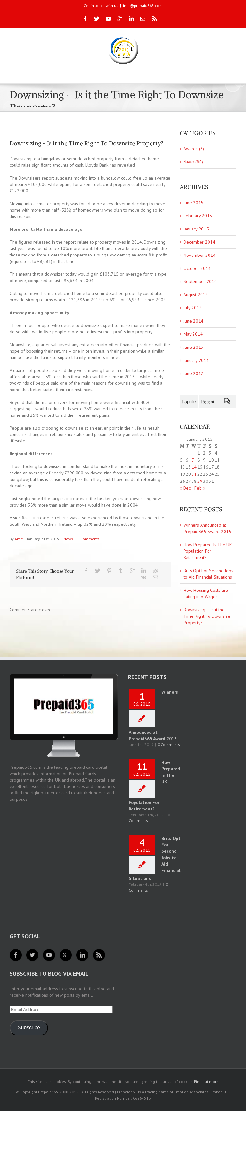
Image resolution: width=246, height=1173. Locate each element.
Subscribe (29, 1027)
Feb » (199, 488)
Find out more (206, 1081)
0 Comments (88, 538)
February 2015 (198, 216)
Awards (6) (194, 149)
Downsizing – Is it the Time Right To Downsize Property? (207, 616)
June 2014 (193, 321)
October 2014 (197, 268)
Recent (207, 402)
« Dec (185, 488)
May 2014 (193, 334)
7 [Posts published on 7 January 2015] (193, 460)
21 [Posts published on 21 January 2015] (194, 474)
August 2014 (196, 294)
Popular (189, 402)
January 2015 (196, 229)
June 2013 (193, 347)
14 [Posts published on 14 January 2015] (194, 467)
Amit (19, 538)
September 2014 (200, 281)
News (68, 538)
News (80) (193, 162)
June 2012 (193, 373)
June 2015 (193, 202)
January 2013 (196, 360)
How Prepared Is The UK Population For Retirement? (208, 551)
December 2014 (199, 242)
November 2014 (200, 255)
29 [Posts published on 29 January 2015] (199, 481)
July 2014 (193, 308)
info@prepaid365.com (143, 5)
